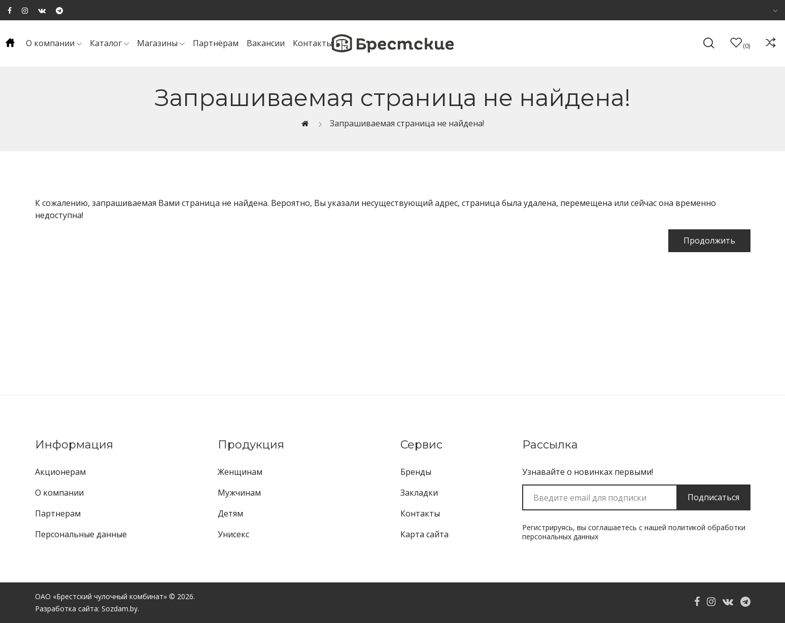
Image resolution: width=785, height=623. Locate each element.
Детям (230, 513)
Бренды (415, 471)
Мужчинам (239, 492)
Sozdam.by (119, 608)
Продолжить (709, 240)
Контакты (420, 513)
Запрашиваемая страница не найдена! (407, 123)
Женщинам (240, 471)
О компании (59, 492)
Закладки (419, 492)
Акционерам (60, 471)
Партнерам (58, 513)
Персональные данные (81, 534)
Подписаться (713, 497)
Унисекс (233, 534)
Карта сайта (424, 534)
